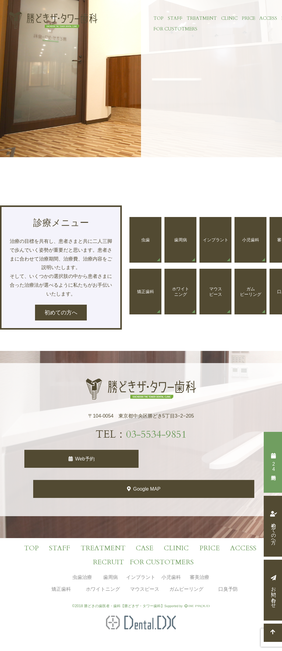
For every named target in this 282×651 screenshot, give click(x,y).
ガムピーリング (186, 589)
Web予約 (85, 458)
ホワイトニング (103, 589)
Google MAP (147, 489)
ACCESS (268, 19)
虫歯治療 (82, 577)
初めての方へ (273, 530)
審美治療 (199, 577)
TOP (158, 19)
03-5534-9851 (156, 434)
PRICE (248, 19)
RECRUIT (108, 562)
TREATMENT (201, 19)
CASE (144, 548)
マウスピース (144, 589)
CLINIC (229, 19)
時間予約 (273, 466)
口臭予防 (228, 589)
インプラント (140, 577)
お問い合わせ (273, 594)
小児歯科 (171, 577)
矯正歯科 (61, 589)
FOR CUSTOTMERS (175, 29)
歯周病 (110, 577)
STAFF (174, 19)
